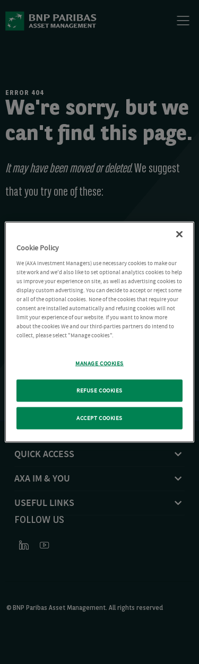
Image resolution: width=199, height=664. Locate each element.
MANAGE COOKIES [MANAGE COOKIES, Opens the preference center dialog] (99, 364)
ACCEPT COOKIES (99, 418)
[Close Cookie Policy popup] (179, 234)
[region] (99, 332)
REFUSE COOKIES (99, 391)
